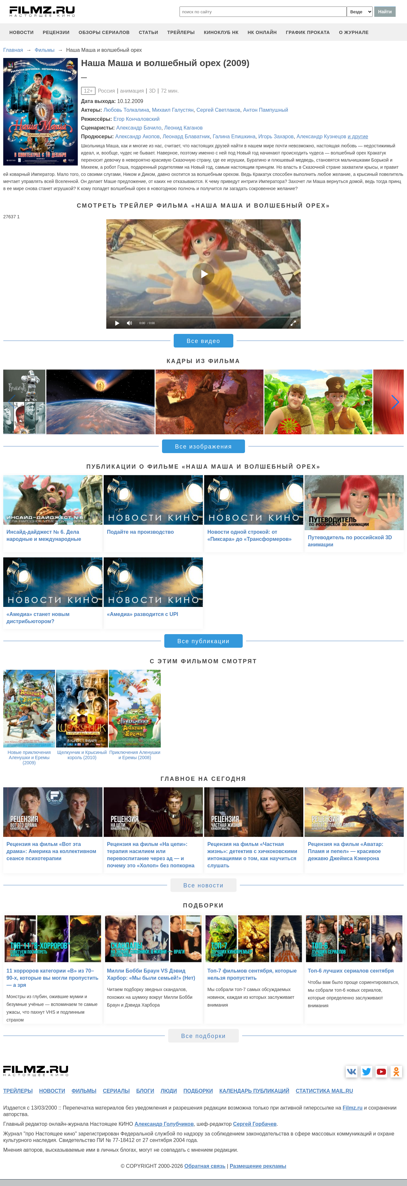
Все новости (203, 885)
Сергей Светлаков (218, 110)
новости (21, 32)
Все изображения (203, 446)
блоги (145, 1091)
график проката (308, 32)
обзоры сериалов (104, 32)
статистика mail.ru (324, 1091)
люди (169, 1091)
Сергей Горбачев (254, 1124)
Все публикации (203, 641)
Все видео (203, 341)
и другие (358, 136)
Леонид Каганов (183, 128)
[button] (395, 402)
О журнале (354, 32)
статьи (148, 32)
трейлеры (181, 32)
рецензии (56, 32)
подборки (198, 1091)
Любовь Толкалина (126, 110)
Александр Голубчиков (164, 1124)
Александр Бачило (138, 128)
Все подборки (203, 1036)
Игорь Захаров (276, 136)
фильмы (84, 1091)
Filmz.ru (352, 1108)
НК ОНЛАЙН (262, 32)
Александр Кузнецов (321, 136)
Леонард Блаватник (186, 136)
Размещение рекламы (258, 1166)
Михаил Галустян (172, 110)
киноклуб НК (221, 32)
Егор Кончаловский (136, 119)
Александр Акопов (137, 136)
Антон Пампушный (265, 110)
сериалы (116, 1091)
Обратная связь (205, 1166)
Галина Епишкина (234, 136)
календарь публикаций (254, 1091)
